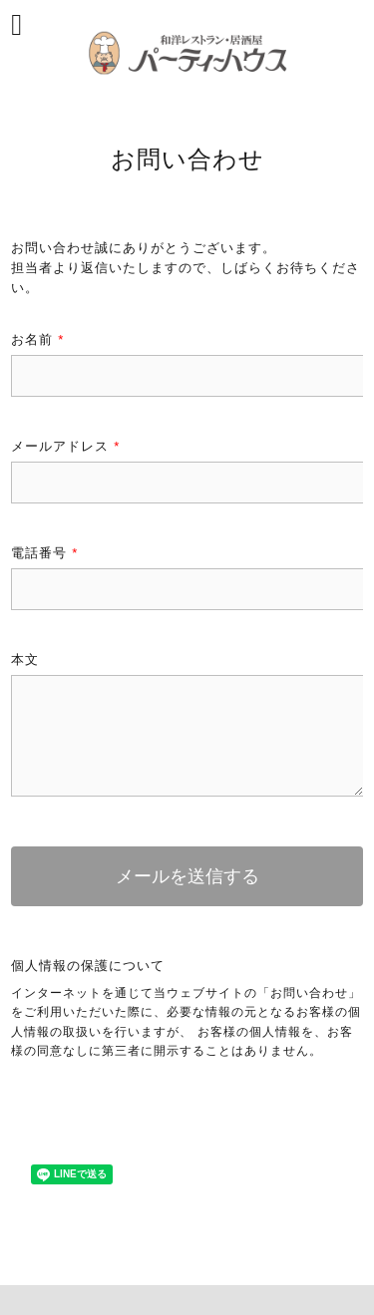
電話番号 (44, 552)
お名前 (37, 339)
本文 (25, 659)
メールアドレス (65, 446)
